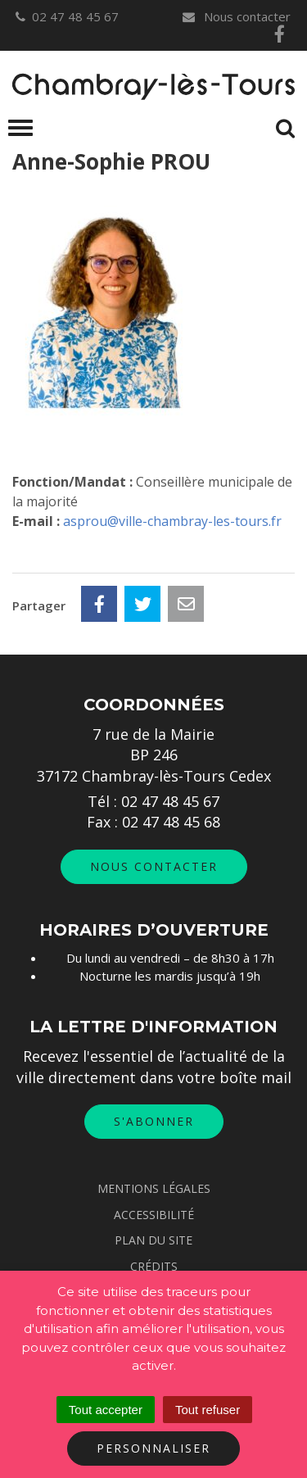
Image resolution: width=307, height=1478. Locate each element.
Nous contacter (236, 16)
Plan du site (153, 1240)
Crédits (154, 1266)
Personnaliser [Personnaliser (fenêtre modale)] (153, 1448)
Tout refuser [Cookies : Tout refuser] (207, 1410)
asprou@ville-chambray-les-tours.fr (172, 521)
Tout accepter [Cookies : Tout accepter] (105, 1410)
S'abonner (154, 1121)
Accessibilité (154, 1214)
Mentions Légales (153, 1188)
